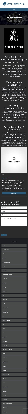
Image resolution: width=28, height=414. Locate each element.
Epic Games (5, 308)
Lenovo (4, 337)
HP (3, 324)
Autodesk (5, 270)
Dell (3, 295)
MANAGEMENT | (11, 176)
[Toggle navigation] (14, 9)
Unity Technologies (7, 403)
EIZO (4, 303)
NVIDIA (4, 353)
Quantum (5, 366)
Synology (5, 391)
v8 (3, 175)
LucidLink (5, 345)
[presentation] (12, 230)
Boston (4, 283)
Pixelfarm (5, 358)
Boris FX (5, 279)
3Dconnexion (6, 249)
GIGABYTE (5, 312)
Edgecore (5, 299)
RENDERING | (5, 176)
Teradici (4, 395)
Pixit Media (5, 362)
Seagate (5, 378)
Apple (4, 266)
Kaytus (4, 333)
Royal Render (6, 374)
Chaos (4, 287)
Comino (4, 291)
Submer (4, 383)
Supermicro (5, 387)
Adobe (4, 258)
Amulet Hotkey (6, 262)
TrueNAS (5, 399)
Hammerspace (6, 320)
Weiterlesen (14, 193)
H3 (3, 316)
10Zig (4, 254)
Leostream (5, 341)
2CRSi (4, 245)
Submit (4, 235)
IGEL (4, 328)
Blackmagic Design (7, 274)
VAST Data (5, 408)
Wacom (4, 412)
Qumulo (4, 370)
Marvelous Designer (7, 349)
